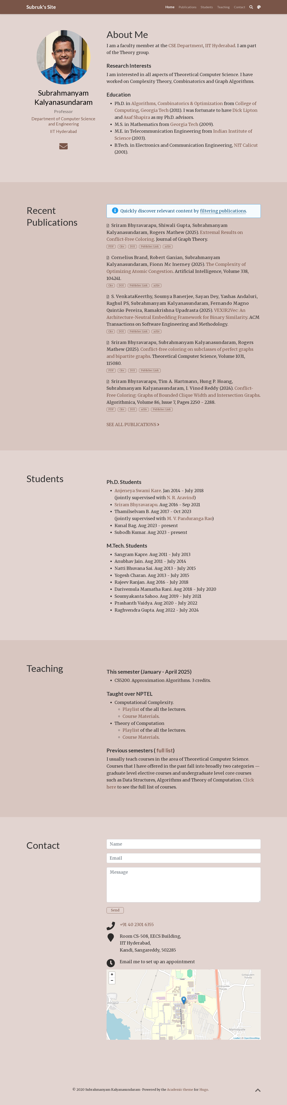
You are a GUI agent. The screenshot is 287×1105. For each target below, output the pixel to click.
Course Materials (141, 716)
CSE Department (185, 45)
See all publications (133, 424)
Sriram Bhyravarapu (136, 504)
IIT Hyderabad (220, 45)
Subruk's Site (41, 7)
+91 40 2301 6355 (137, 924)
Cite (122, 246)
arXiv (168, 246)
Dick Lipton (245, 110)
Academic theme (180, 1090)
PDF (111, 246)
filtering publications (223, 211)
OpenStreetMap (252, 1038)
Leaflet (237, 1038)
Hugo (203, 1090)
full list (164, 750)
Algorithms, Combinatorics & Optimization (177, 103)
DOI (132, 246)
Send (115, 910)
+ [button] (112, 975)
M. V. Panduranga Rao (189, 518)
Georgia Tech (155, 110)
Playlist (131, 709)
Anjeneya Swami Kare (138, 490)
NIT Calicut (246, 145)
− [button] (112, 981)
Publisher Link (150, 246)
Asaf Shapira (137, 117)
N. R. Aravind (180, 497)
